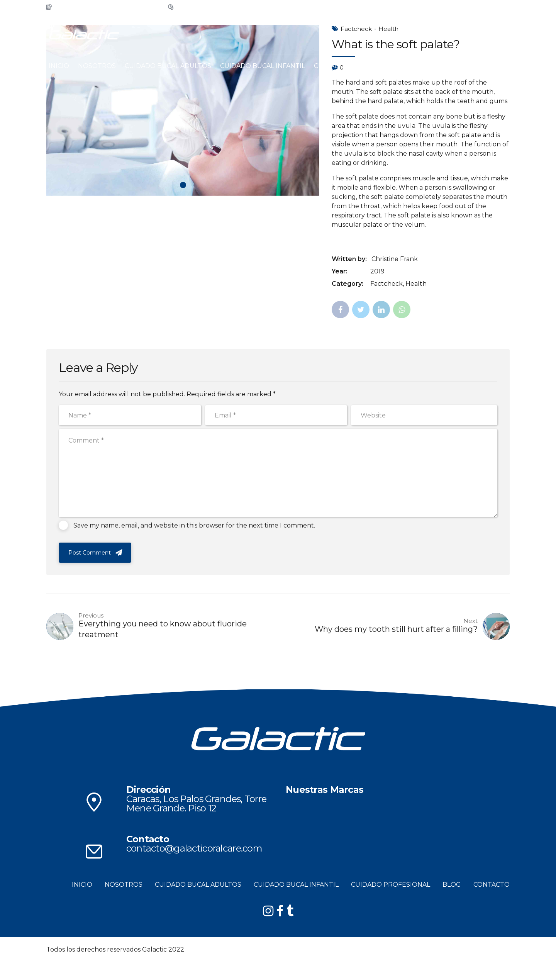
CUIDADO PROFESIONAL (353, 66)
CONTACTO (447, 66)
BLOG (411, 66)
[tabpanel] (183, 110)
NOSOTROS (97, 66)
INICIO (59, 66)
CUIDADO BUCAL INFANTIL (262, 66)
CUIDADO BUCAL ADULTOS (168, 66)
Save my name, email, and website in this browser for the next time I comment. (194, 525)
